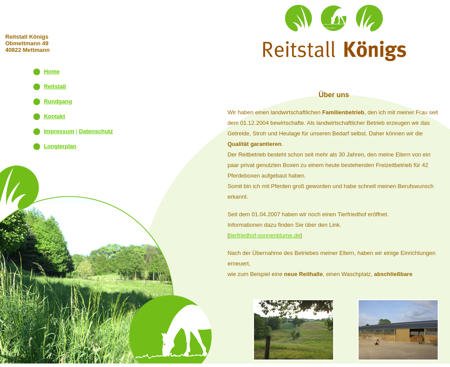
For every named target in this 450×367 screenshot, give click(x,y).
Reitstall (55, 86)
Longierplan (60, 146)
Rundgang (58, 101)
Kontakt (54, 116)
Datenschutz (96, 131)
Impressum (59, 131)
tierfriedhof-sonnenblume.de (264, 235)
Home (52, 71)
